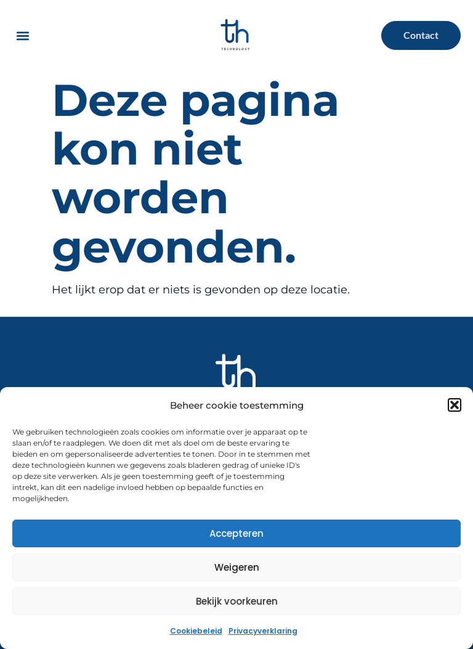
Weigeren (236, 567)
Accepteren (236, 533)
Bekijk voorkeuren (237, 601)
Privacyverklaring (262, 631)
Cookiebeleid (196, 631)
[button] (454, 405)
